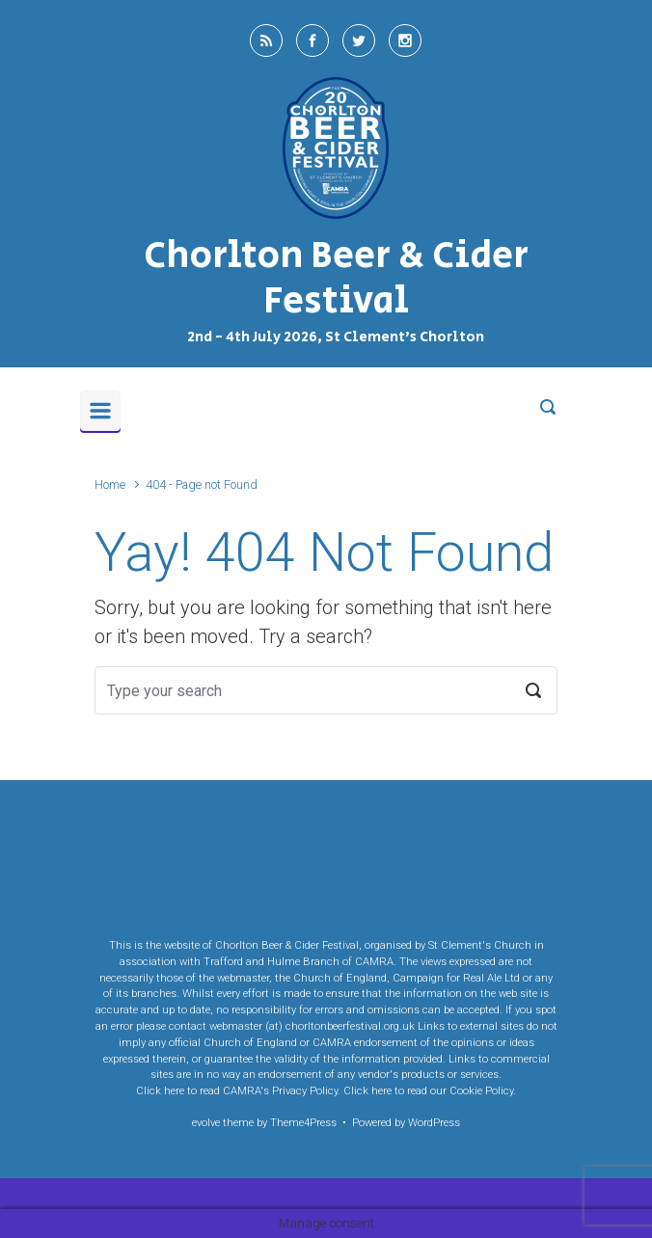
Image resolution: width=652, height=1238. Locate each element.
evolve (206, 1123)
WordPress (434, 1123)
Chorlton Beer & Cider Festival (336, 279)
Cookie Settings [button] (172, 853)
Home (110, 484)
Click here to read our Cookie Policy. (429, 1091)
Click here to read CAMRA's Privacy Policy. (238, 1091)
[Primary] (100, 410)
